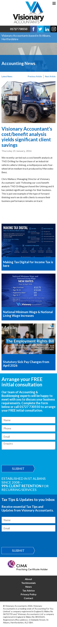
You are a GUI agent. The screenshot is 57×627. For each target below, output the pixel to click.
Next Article (50, 76)
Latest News (7, 76)
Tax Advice (28, 590)
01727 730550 (18, 29)
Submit (18, 468)
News (28, 586)
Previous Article (35, 76)
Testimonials (28, 582)
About (28, 579)
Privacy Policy (28, 594)
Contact (28, 598)
